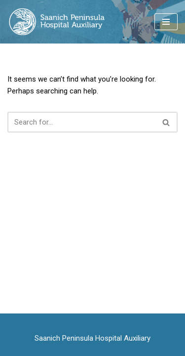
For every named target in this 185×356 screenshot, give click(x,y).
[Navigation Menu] (166, 21)
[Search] (81, 122)
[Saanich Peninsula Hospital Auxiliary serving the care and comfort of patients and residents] (56, 22)
